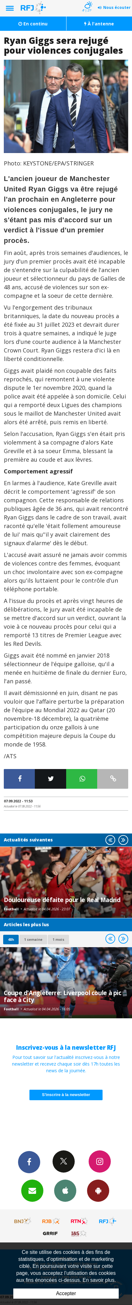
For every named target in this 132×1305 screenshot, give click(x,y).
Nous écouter (117, 7)
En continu (32, 24)
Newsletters (32, 1190)
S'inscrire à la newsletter (66, 1094)
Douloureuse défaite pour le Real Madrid (62, 900)
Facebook (29, 1162)
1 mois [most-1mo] (58, 939)
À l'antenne (99, 24)
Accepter (66, 1293)
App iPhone (65, 1190)
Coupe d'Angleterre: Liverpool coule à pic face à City (63, 996)
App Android (98, 1190)
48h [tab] (11, 939)
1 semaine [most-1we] (33, 939)
